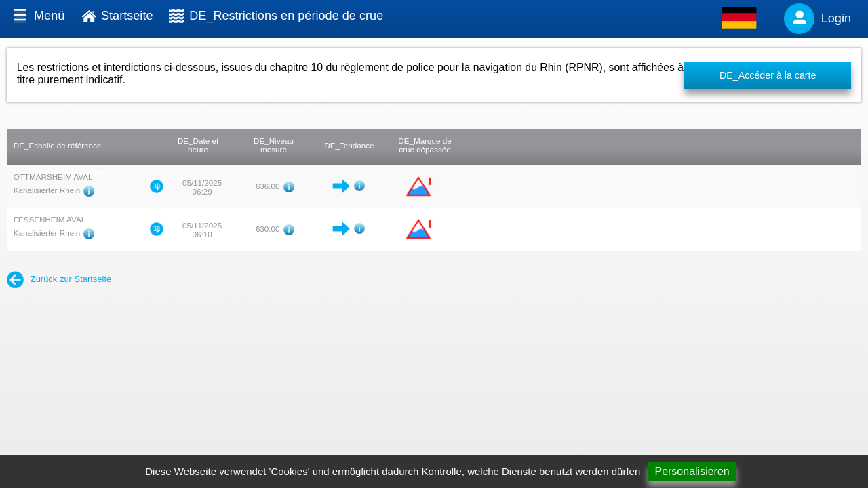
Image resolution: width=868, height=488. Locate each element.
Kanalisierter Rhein (47, 190)
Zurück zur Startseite (59, 279)
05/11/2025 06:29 (202, 187)
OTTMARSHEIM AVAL (53, 176)
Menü (49, 15)
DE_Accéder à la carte (767, 75)
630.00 (268, 228)
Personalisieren (691, 471)
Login (836, 18)
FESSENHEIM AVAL (49, 219)
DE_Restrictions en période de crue (286, 15)
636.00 (268, 186)
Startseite (127, 15)
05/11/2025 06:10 (202, 230)
